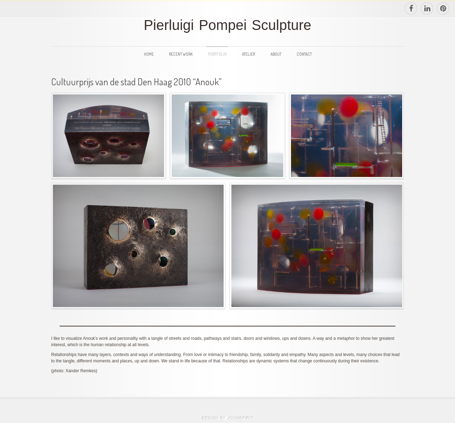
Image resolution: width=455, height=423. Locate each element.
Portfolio (217, 54)
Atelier (248, 54)
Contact (304, 54)
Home (149, 54)
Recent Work (181, 54)
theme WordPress (227, 418)
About (276, 54)
